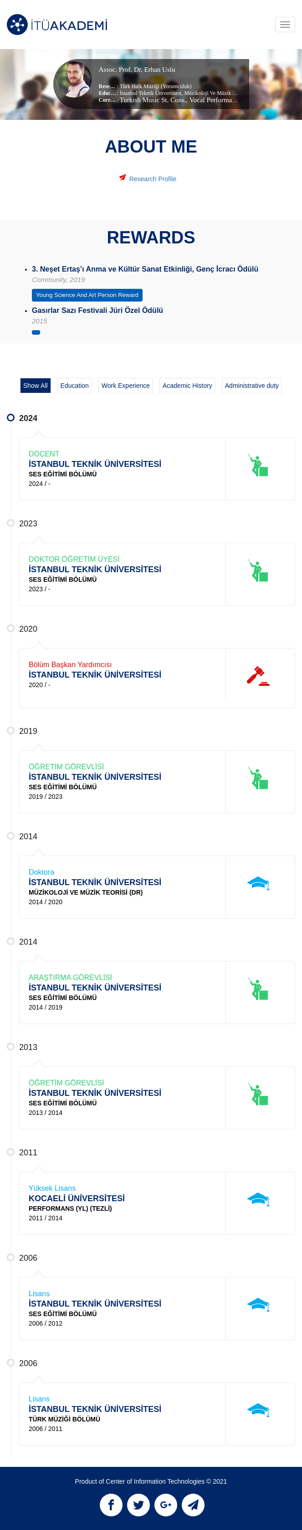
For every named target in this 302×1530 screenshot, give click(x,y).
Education (75, 385)
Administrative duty (252, 385)
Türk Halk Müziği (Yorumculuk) (156, 86)
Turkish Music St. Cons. (153, 100)
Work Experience (126, 385)
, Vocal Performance (214, 100)
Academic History (187, 385)
